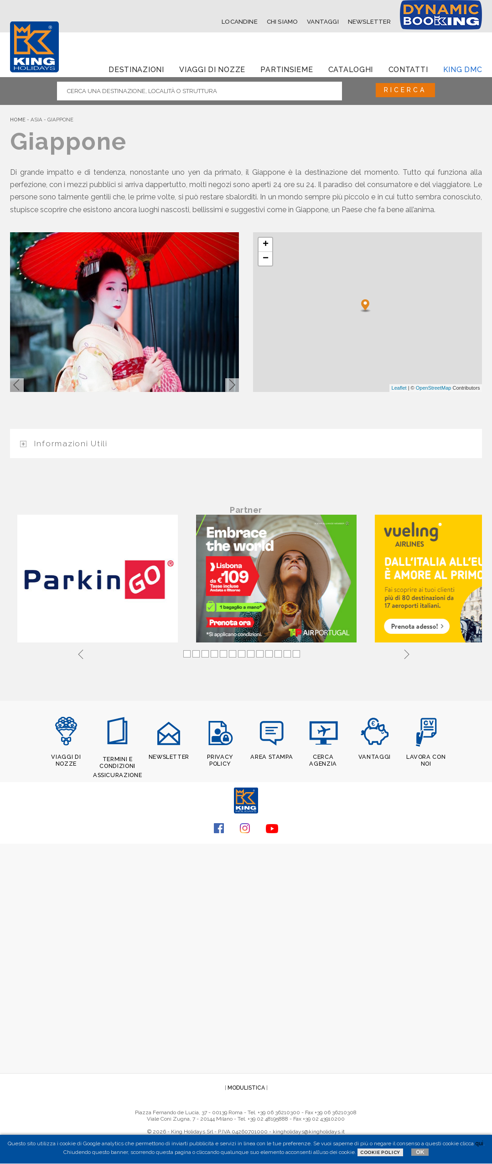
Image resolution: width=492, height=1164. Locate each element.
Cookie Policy (380, 1152)
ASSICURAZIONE (118, 775)
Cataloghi (350, 68)
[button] (17, 384)
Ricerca (400, 90)
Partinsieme (286, 68)
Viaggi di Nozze (212, 68)
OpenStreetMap (433, 387)
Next (407, 654)
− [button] (266, 258)
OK (420, 1151)
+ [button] (266, 244)
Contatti (408, 68)
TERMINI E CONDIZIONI (117, 763)
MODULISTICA (246, 1087)
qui (479, 1143)
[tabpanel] (99, 580)
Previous (81, 654)
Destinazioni (136, 68)
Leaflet (399, 387)
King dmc (462, 68)
